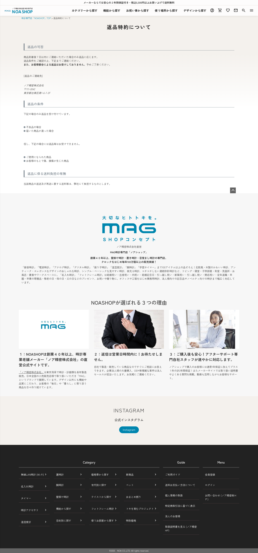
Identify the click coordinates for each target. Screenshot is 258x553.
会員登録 (210, 474)
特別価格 (131, 520)
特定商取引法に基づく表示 (180, 506)
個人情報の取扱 (174, 495)
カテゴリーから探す (84, 10)
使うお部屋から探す (102, 520)
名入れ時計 (27, 486)
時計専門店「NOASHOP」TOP (36, 18)
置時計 (60, 474)
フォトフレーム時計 (102, 508)
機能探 (111, 10)
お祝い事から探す (137, 10)
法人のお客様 (172, 516)
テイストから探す (101, 497)
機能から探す (63, 508)
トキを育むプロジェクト (140, 508)
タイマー (26, 498)
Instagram (129, 429)
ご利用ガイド (172, 474)
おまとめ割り (133, 497)
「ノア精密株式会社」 (31, 372)
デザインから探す (194, 10)
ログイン (210, 485)
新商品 (130, 474)
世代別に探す (98, 485)
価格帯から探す (100, 474)
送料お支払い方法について (180, 485)
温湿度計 (26, 522)
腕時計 (60, 485)
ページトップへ (233, 190)
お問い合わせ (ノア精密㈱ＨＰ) (221, 497)
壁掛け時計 (62, 497)
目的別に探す (63, 520)
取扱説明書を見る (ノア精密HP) (181, 528)
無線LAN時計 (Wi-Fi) (32, 474)
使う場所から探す (166, 10)
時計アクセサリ (30, 510)
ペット (130, 485)
